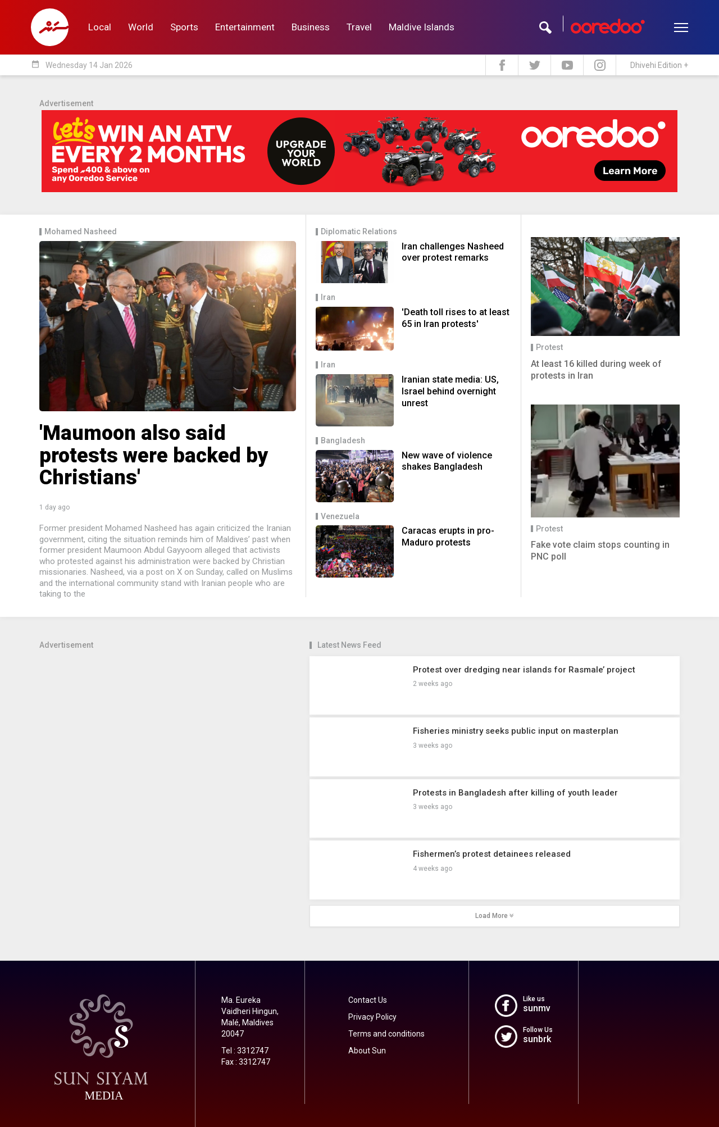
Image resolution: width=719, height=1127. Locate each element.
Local (99, 27)
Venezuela (340, 516)
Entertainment (245, 27)
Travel (359, 27)
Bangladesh (343, 440)
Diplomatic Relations (359, 231)
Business (311, 27)
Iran (328, 297)
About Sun (367, 1050)
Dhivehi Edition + (659, 65)
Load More (494, 916)
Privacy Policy (372, 1016)
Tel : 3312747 (245, 1050)
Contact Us (367, 1000)
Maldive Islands (421, 27)
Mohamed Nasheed (80, 231)
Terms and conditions (386, 1033)
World (140, 27)
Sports (184, 27)
